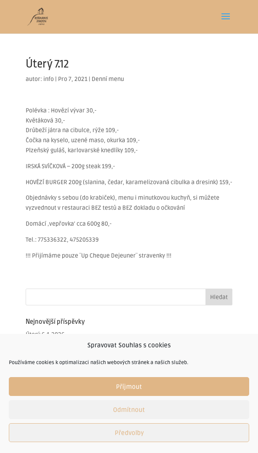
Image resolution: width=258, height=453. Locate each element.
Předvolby (129, 433)
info (48, 79)
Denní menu (108, 79)
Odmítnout (129, 410)
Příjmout (129, 387)
